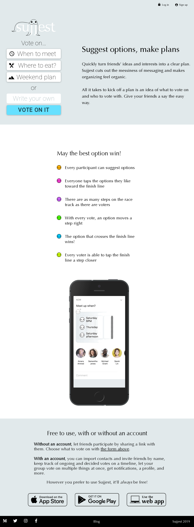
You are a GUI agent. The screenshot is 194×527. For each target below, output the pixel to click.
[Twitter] (15, 524)
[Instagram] (26, 524)
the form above (115, 449)
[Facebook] (36, 524)
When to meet (31, 54)
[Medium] (5, 524)
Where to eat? (31, 65)
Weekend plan (31, 77)
